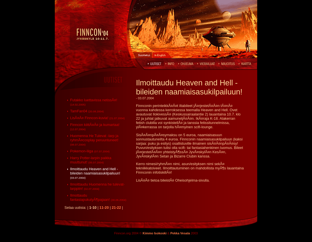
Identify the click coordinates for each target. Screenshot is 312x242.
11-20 (104, 207)
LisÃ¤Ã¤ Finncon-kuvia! (97, 118)
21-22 (116, 207)
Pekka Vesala (180, 233)
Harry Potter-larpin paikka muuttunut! (90, 160)
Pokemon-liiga (90, 151)
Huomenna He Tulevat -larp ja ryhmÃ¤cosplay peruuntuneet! (94, 140)
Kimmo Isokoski (154, 233)
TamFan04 (87, 111)
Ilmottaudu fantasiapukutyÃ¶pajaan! (98, 197)
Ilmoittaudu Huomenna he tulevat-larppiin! (97, 186)
